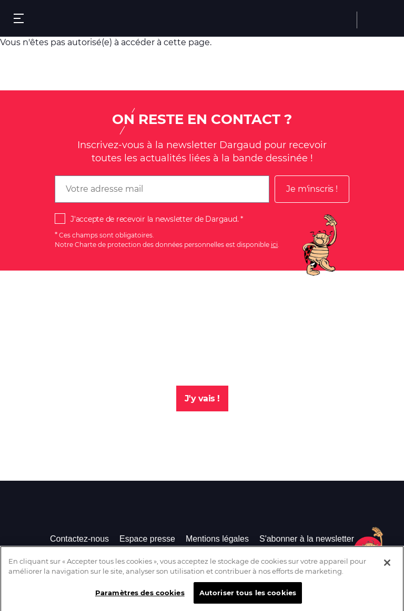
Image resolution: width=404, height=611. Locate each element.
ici (274, 244)
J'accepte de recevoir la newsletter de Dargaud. (154, 219)
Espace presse (147, 538)
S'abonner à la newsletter (306, 538)
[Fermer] (387, 565)
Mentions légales (217, 538)
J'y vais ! (202, 398)
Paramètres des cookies (140, 596)
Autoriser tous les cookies (247, 596)
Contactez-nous (79, 538)
